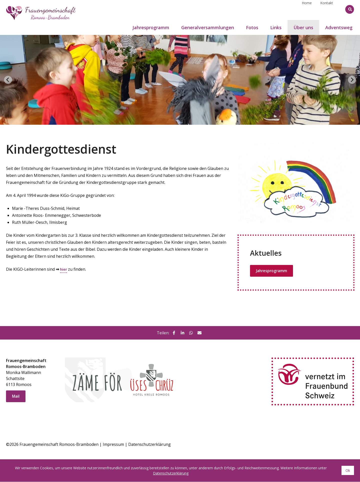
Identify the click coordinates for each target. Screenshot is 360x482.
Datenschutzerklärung (149, 444)
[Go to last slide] (8, 80)
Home (307, 9)
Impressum (113, 444)
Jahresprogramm (272, 271)
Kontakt (326, 9)
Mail (16, 396)
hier (64, 269)
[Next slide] (352, 80)
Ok (348, 470)
